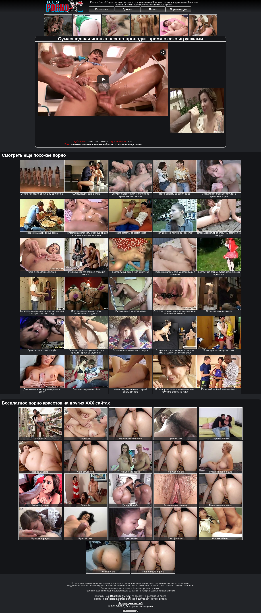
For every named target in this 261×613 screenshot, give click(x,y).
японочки (96, 144)
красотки (85, 144)
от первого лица (124, 144)
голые (138, 144)
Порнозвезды (178, 9)
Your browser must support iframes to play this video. (103, 90)
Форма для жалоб (130, 603)
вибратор (108, 144)
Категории (101, 9)
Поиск (153, 9)
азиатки (75, 144)
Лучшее (127, 9)
